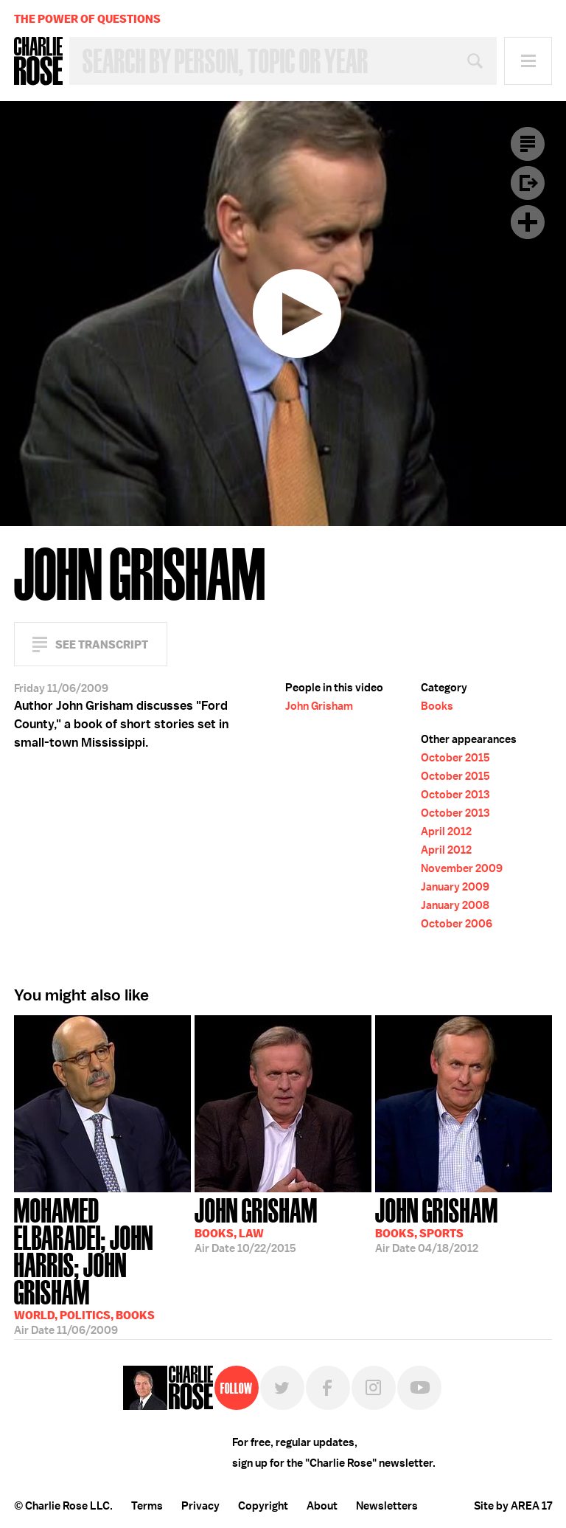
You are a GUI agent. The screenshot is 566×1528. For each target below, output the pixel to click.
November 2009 (462, 868)
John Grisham (319, 706)
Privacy (200, 1505)
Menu (528, 61)
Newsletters (387, 1505)
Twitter (282, 1388)
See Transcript (101, 644)
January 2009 (455, 886)
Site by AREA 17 (513, 1505)
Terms (147, 1505)
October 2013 (455, 794)
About (322, 1505)
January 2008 (455, 905)
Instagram (374, 1388)
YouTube (419, 1388)
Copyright (263, 1505)
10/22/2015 (256, 1224)
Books (437, 706)
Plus (528, 222)
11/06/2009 (102, 1258)
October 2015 (455, 757)
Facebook (328, 1388)
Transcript (528, 144)
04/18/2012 (436, 1224)
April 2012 (446, 831)
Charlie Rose (38, 61)
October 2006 (456, 923)
